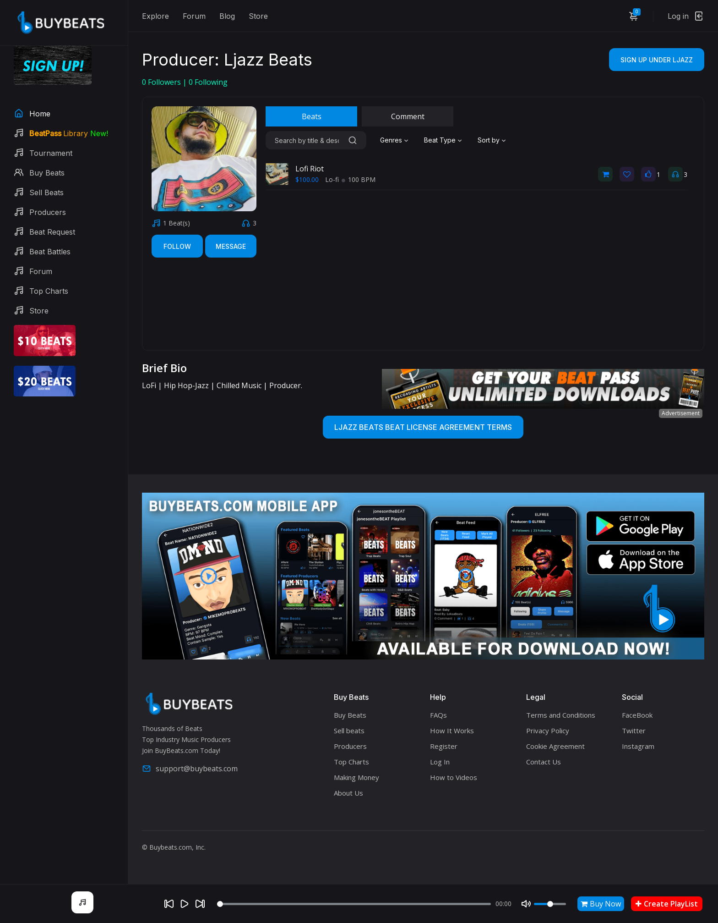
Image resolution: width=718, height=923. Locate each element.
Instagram (638, 746)
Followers (162, 82)
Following (208, 82)
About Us (348, 792)
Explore (155, 16)
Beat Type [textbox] (440, 140)
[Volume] (550, 904)
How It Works (452, 730)
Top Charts (351, 761)
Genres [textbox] (391, 140)
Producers (350, 746)
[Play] (184, 903)
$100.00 (307, 179)
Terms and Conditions (560, 715)
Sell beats (349, 730)
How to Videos (453, 777)
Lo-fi (333, 179)
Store (258, 16)
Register (443, 746)
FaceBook (637, 715)
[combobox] (395, 140)
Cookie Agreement (555, 746)
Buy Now (601, 904)
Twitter (634, 730)
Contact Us (543, 761)
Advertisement (681, 413)
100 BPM (358, 179)
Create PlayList (667, 904)
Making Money (356, 777)
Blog (227, 16)
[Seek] (354, 904)
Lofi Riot (309, 169)
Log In (440, 761)
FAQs (438, 715)
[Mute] (526, 903)
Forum (194, 16)
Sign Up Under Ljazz (656, 60)
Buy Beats (350, 715)
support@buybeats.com (190, 769)
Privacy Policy (547, 730)
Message (231, 246)
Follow (177, 246)
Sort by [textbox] (489, 140)
